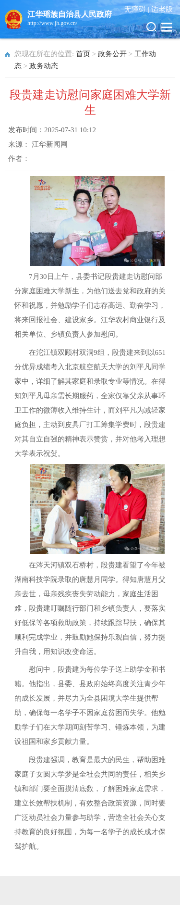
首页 (83, 54)
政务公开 (112, 54)
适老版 (162, 9)
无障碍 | (137, 9)
